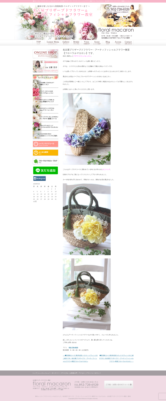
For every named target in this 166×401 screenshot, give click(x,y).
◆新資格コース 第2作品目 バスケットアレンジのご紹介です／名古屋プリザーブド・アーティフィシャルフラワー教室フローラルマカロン (80, 358)
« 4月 (35, 201)
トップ (38, 43)
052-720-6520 (73, 347)
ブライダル (76, 43)
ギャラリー (66, 43)
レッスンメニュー (52, 43)
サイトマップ (128, 1)
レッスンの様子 (97, 43)
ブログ (108, 43)
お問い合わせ (128, 43)
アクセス (118, 43)
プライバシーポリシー (93, 373)
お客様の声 (86, 43)
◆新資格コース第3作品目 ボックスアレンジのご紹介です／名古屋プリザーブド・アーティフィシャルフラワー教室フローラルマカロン (116, 358)
